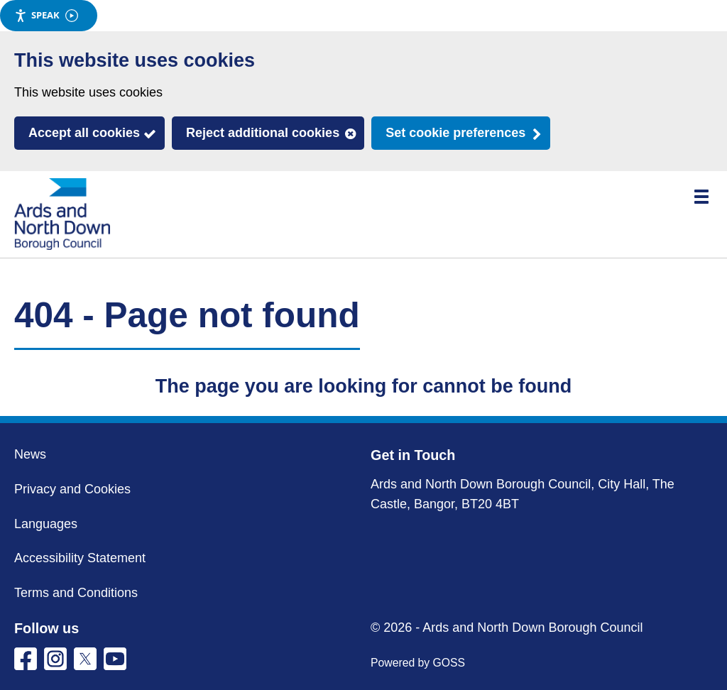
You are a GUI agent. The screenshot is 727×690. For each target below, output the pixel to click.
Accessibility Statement (80, 558)
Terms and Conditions (76, 593)
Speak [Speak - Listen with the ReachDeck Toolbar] (46, 15)
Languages (45, 524)
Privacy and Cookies (72, 489)
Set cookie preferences (455, 133)
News (30, 454)
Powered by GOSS (418, 663)
